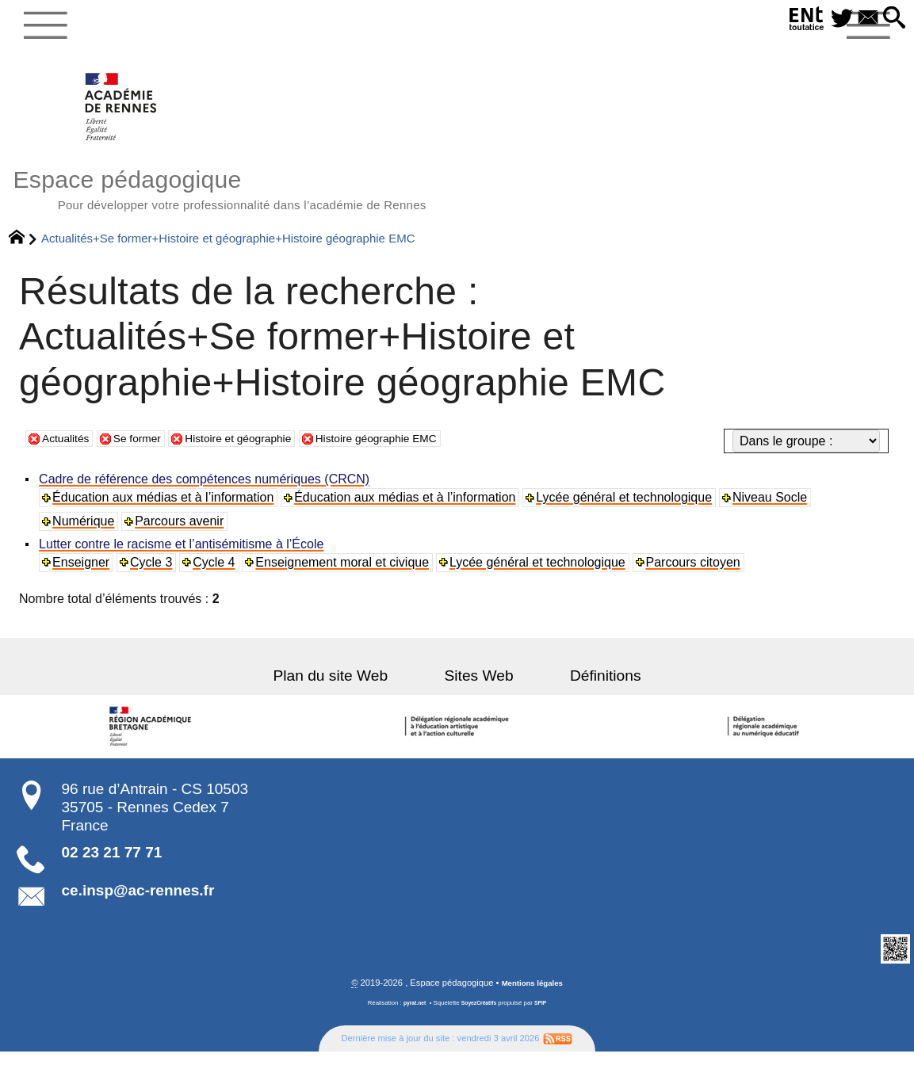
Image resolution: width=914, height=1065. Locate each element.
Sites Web (479, 687)
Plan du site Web (352, 687)
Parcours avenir (182, 533)
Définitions (583, 687)
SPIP (545, 1016)
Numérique (86, 533)
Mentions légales (532, 996)
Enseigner (83, 574)
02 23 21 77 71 (112, 864)
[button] (892, 18)
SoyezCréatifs (479, 1016)
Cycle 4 (217, 574)
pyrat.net (411, 1016)
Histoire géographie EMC (420, 449)
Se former (149, 449)
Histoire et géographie (263, 449)
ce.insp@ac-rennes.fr (138, 903)
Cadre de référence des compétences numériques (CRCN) (206, 491)
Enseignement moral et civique (346, 574)
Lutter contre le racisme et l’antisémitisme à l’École (183, 556)
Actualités (69, 449)
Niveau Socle (773, 509)
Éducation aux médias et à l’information (165, 509)
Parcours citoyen (698, 574)
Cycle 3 (154, 574)
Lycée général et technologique (627, 509)
